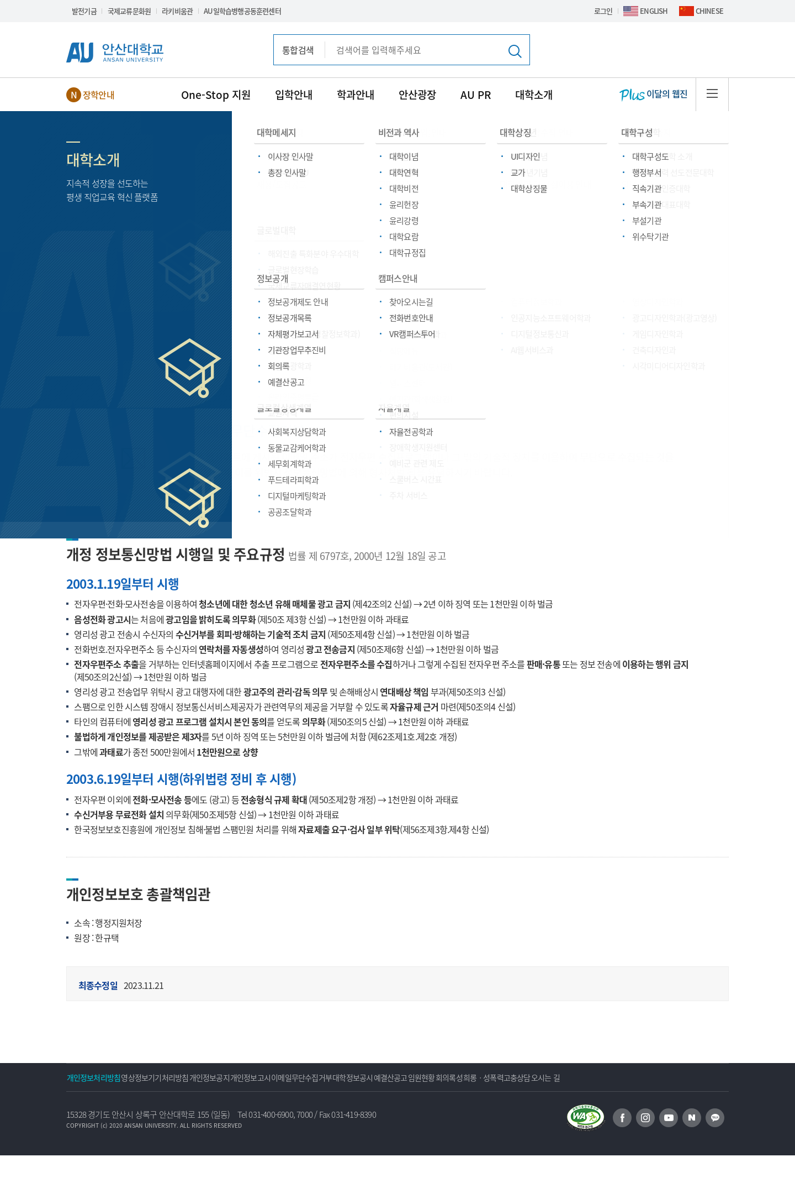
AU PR (475, 94)
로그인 (603, 11)
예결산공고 (494, 1077)
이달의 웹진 (653, 94)
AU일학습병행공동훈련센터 (242, 11)
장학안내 (98, 94)
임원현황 (540, 1077)
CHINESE (709, 11)
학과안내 (355, 94)
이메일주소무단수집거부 (261, 296)
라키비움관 (177, 11)
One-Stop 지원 (216, 94)
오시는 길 (89, 1105)
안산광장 (417, 94)
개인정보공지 (249, 1077)
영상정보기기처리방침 (179, 1077)
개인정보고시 (306, 1077)
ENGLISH (653, 11)
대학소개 (534, 94)
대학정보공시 (440, 1077)
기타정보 (129, 296)
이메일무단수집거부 (373, 1077)
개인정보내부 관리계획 (176, 360)
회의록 (581, 1077)
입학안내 (293, 94)
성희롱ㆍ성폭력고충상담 (644, 1077)
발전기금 (84, 11)
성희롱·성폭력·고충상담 (618, 360)
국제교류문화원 (129, 11)
